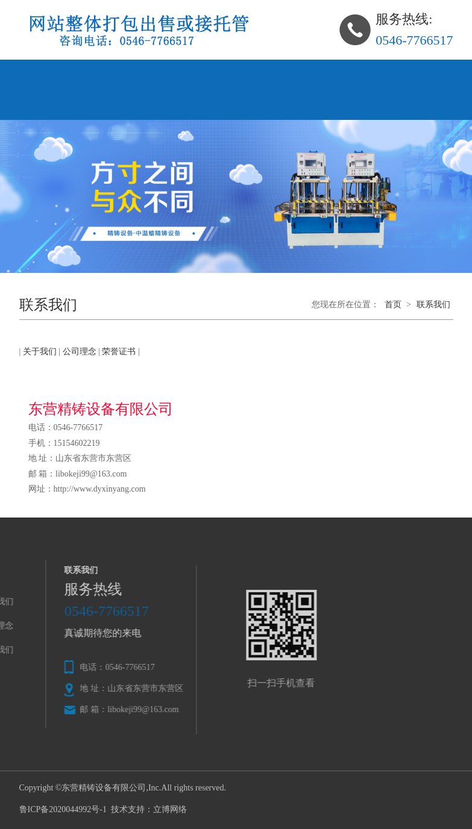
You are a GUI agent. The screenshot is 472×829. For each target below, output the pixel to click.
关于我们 (113, 74)
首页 (393, 304)
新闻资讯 (301, 74)
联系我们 (50, 104)
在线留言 (364, 74)
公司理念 (238, 74)
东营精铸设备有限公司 (103, 787)
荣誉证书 (119, 351)
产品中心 (176, 74)
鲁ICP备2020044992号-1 (63, 809)
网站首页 (50, 74)
